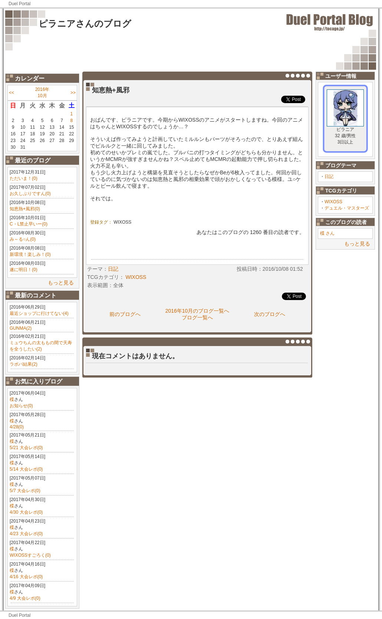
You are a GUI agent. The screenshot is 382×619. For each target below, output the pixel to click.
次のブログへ (269, 314)
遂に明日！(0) (23, 269)
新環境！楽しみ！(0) (30, 254)
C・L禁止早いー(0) (28, 224)
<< (11, 92)
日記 (329, 176)
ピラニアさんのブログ (85, 24)
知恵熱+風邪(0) (25, 208)
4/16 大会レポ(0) (26, 576)
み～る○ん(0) (23, 239)
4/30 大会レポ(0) (26, 512)
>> (73, 92)
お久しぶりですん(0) (30, 193)
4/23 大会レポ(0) (26, 533)
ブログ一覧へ (197, 317)
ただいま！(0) (23, 178)
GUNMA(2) (21, 328)
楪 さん (327, 233)
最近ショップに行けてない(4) (39, 313)
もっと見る (61, 283)
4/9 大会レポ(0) (25, 598)
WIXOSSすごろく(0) (30, 555)
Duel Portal (19, 3)
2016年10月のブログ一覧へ (197, 311)
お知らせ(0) (21, 405)
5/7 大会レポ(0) (25, 490)
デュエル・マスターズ (347, 208)
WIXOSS (333, 201)
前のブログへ (125, 314)
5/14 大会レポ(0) (26, 469)
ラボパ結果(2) (23, 364)
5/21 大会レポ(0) (26, 447)
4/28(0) (17, 426)
